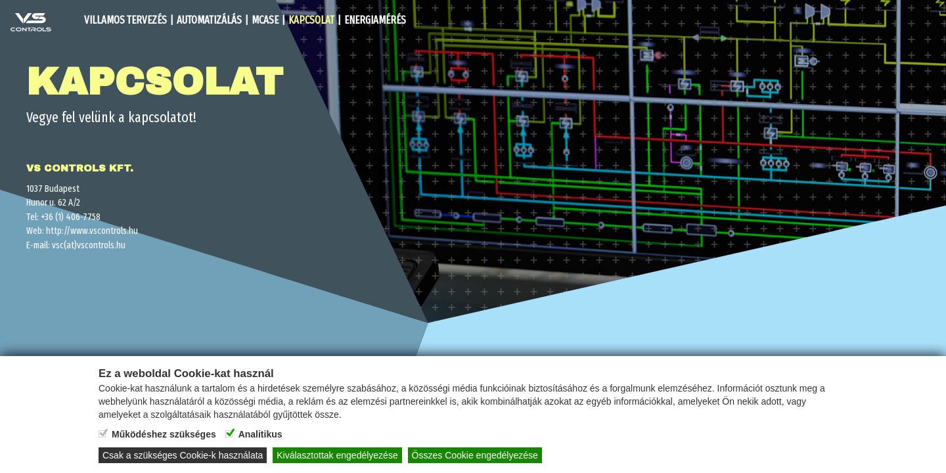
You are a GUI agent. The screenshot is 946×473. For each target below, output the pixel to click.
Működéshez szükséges (164, 434)
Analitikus (260, 434)
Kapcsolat (311, 20)
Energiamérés (375, 20)
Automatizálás (209, 20)
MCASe (265, 20)
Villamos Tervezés (125, 20)
